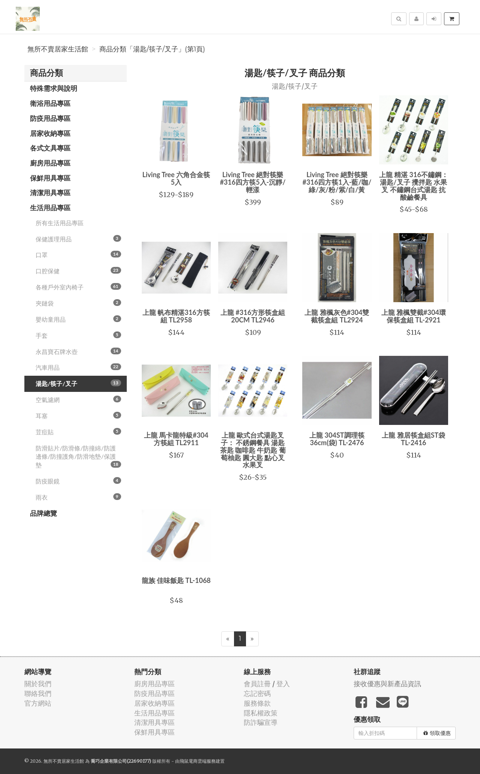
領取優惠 (437, 733)
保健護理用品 (78, 238)
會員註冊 (257, 683)
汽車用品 (78, 367)
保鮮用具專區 (50, 178)
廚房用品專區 (50, 163)
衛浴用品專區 (50, 103)
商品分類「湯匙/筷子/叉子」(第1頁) (152, 49)
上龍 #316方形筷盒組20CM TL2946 (252, 316)
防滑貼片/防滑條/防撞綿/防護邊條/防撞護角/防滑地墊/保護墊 (78, 456)
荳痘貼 (78, 431)
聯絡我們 (37, 693)
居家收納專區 (50, 133)
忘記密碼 (257, 693)
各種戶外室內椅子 (78, 287)
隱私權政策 (261, 713)
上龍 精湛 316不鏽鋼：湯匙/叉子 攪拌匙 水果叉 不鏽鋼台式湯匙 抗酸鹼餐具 (413, 185)
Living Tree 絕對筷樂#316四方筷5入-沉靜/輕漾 (252, 182)
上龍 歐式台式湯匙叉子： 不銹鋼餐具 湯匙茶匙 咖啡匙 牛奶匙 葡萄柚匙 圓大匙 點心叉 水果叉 (253, 450)
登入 (283, 683)
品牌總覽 (43, 513)
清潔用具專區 (50, 192)
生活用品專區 (50, 207)
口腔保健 (78, 270)
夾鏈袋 (78, 303)
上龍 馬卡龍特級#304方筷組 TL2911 (176, 439)
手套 (78, 335)
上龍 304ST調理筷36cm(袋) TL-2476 (336, 439)
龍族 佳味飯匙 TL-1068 (176, 580)
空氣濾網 (78, 399)
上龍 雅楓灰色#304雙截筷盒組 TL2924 (336, 316)
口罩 (78, 254)
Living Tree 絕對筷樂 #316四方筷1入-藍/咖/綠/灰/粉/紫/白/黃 (337, 182)
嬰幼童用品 (78, 319)
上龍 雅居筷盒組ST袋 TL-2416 (413, 439)
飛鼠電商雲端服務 (198, 761)
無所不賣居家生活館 (57, 49)
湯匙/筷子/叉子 (78, 383)
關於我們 (37, 683)
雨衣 (78, 497)
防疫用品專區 (50, 118)
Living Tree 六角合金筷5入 (176, 178)
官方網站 (37, 703)
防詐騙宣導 (261, 722)
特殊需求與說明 (53, 88)
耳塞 (78, 415)
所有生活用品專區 (60, 222)
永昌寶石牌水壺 (78, 351)
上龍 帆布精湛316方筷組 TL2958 (176, 316)
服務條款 (257, 703)
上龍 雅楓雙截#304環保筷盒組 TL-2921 (413, 316)
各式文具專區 (50, 148)
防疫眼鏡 (78, 481)
